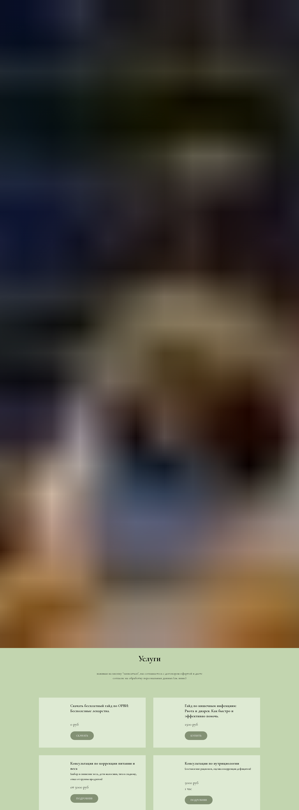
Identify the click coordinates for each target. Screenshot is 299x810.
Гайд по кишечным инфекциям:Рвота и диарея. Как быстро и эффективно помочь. (210, 711)
